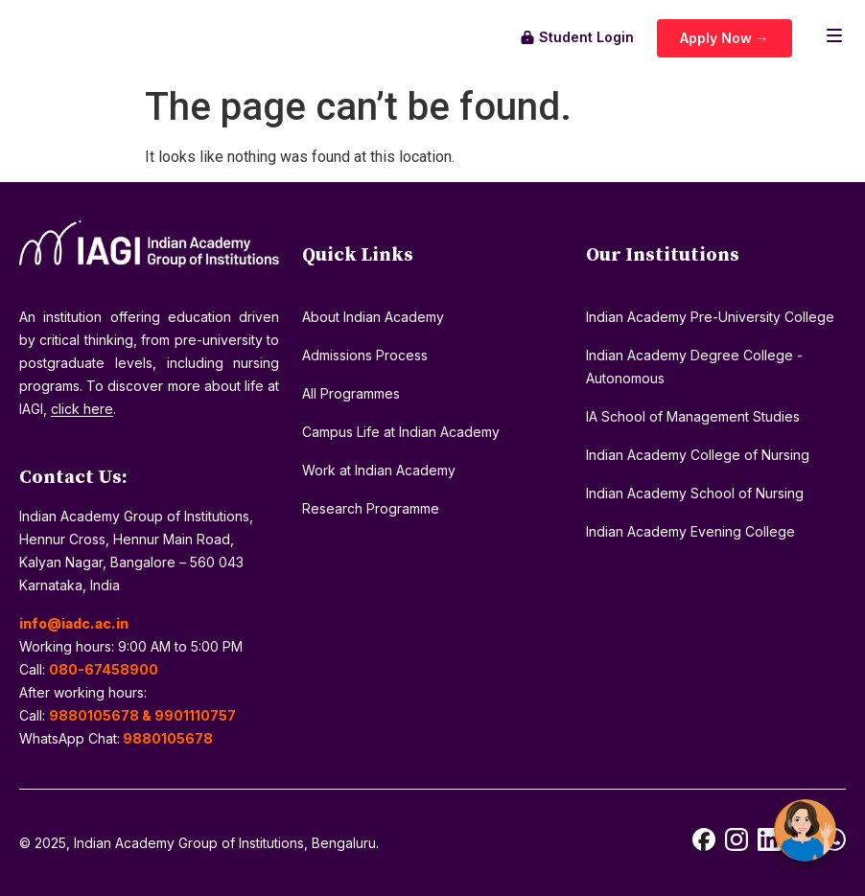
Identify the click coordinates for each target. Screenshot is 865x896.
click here (82, 409)
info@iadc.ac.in (74, 623)
